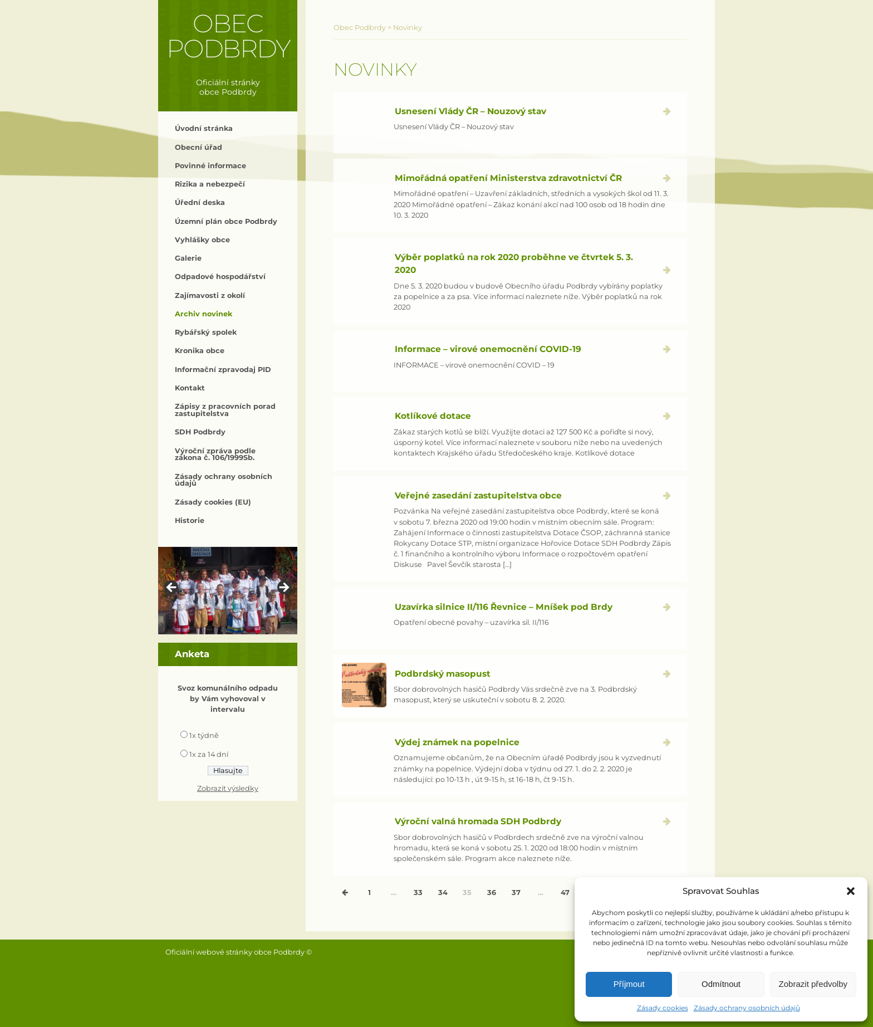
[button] (850, 891)
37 (516, 892)
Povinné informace (210, 166)
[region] (227, 590)
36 (491, 892)
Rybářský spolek (206, 332)
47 (565, 892)
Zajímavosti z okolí (210, 295)
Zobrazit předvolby (813, 984)
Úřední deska (200, 202)
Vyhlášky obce (202, 240)
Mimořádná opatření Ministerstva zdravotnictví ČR (508, 178)
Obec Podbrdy (228, 35)
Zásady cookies (662, 1008)
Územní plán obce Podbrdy (226, 221)
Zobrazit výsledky (227, 788)
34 (443, 892)
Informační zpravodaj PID (223, 369)
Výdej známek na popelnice (457, 742)
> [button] (283, 588)
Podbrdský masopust (443, 673)
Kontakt (190, 388)
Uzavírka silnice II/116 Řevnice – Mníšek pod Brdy (503, 606)
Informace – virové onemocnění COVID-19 (488, 349)
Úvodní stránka (204, 128)
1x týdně (204, 735)
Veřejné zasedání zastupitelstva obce (478, 495)
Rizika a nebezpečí (210, 184)
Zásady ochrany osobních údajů (747, 1008)
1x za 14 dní (208, 754)
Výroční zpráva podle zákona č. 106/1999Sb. (215, 454)
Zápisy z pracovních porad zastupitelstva (225, 410)
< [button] (172, 588)
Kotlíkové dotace (433, 415)
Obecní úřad (198, 147)
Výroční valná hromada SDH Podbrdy (478, 821)
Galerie (188, 258)
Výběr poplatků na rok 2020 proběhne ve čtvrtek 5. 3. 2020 (514, 263)
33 (418, 892)
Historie (189, 520)
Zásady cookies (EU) (213, 502)
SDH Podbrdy (200, 432)
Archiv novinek (203, 314)
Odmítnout (721, 984)
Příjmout (629, 984)
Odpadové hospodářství (220, 276)
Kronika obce (199, 350)
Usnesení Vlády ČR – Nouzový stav (470, 111)
